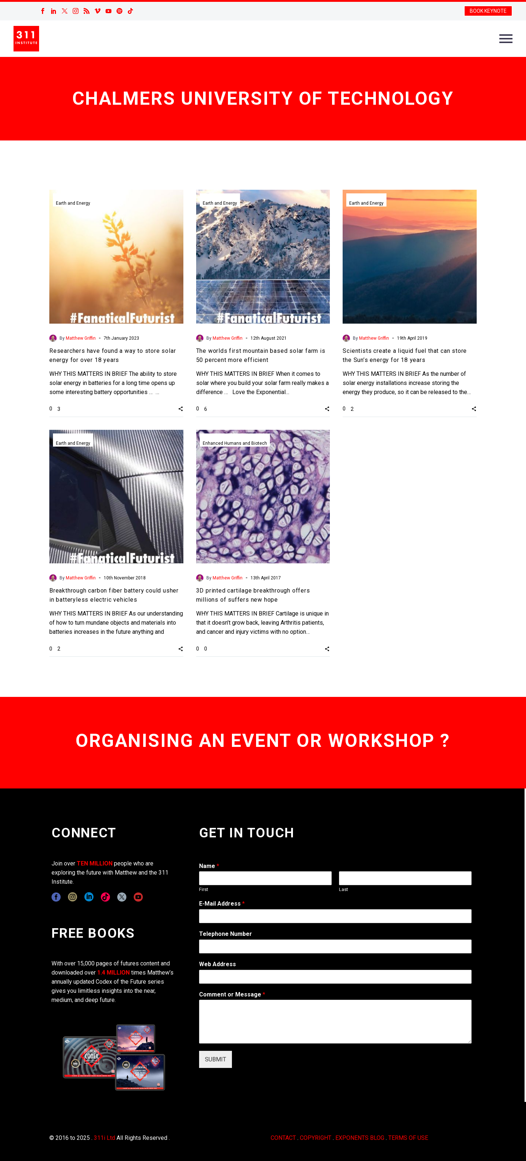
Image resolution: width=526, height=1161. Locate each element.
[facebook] (56, 897)
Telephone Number (225, 933)
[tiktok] (105, 897)
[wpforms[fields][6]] (335, 946)
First (203, 889)
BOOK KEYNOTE (488, 11)
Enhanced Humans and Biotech (235, 443)
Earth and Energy (73, 203)
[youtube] (138, 897)
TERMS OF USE (408, 1137)
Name (209, 866)
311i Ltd (104, 1137)
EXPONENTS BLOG (359, 1137)
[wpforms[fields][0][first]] (265, 878)
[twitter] (121, 897)
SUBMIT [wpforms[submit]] (215, 1059)
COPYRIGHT (315, 1137)
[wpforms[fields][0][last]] (405, 878)
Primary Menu (505, 38)
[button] (180, 408)
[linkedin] (89, 897)
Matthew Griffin (81, 338)
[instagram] (72, 897)
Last (343, 889)
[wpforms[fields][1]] (335, 916)
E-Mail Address (222, 903)
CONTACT (283, 1137)
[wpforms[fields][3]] (335, 977)
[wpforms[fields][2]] (335, 1022)
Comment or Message (232, 994)
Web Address (217, 964)
